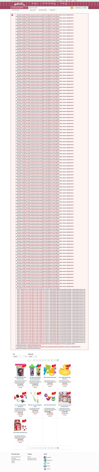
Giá (14, 354)
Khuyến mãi (52, 10)
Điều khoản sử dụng (32, 459)
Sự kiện (84, 7)
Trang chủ (58, 0)
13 (42, 360)
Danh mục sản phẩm (17, 7)
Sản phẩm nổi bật (43, 10)
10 (34, 360)
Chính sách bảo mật (32, 458)
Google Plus (49, 460)
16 (51, 360)
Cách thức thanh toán (16, 456)
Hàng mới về (33, 10)
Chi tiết (20, 387)
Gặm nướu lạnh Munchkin (50, 377)
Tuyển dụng (78, 7)
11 (37, 360)
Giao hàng (13, 458)
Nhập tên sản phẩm (34, 7)
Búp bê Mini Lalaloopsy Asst (20, 432)
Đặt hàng (34, 3)
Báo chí (29, 456)
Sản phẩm (69, 0)
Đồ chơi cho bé (15, 10)
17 (54, 360)
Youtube (48, 468)
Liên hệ (75, 0)
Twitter (48, 463)
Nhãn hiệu (30, 354)
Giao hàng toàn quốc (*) (49, 3)
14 (45, 360)
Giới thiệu (64, 0)
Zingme (48, 466)
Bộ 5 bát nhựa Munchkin (50, 405)
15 (48, 360)
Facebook (49, 457)
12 (39, 360)
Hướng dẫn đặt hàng (15, 459)
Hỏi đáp (13, 461)
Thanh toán (64, 3)
